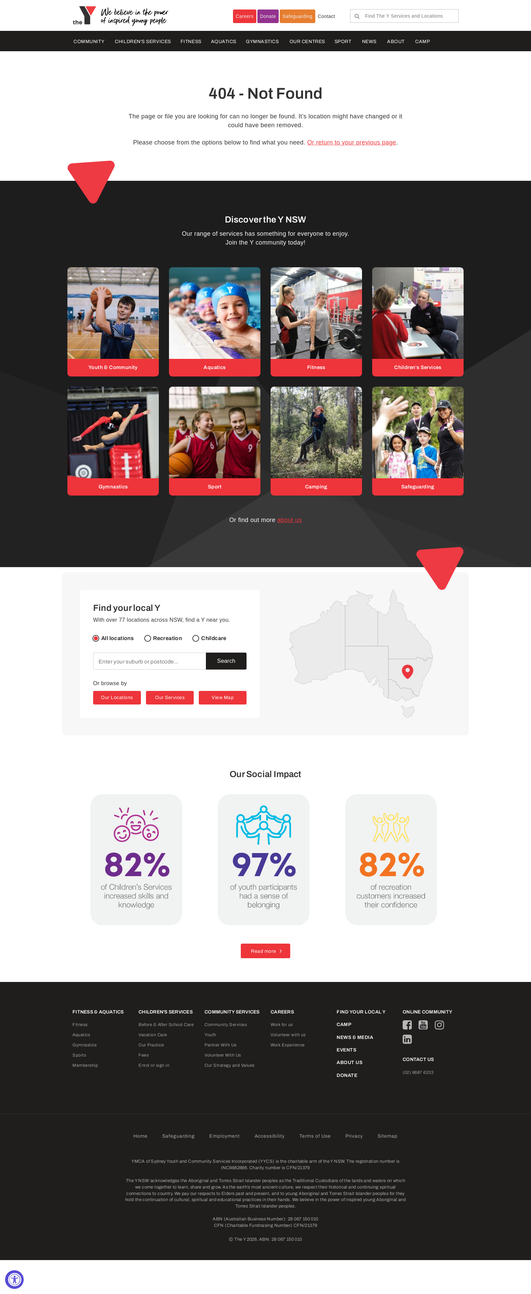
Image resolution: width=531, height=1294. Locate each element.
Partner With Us (221, 1045)
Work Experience (288, 1045)
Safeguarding (297, 16)
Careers (245, 16)
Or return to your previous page (351, 142)
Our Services (170, 697)
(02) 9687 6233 (418, 1072)
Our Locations (117, 697)
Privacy (354, 1136)
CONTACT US (418, 1059)
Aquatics (81, 1035)
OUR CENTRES (307, 41)
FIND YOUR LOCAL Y (361, 1012)
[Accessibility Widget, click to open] (14, 1279)
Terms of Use (315, 1136)
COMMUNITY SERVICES (232, 1012)
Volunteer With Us (223, 1055)
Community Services (226, 1025)
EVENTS (346, 1049)
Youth (210, 1035)
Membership (85, 1065)
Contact (326, 16)
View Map (223, 697)
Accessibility (270, 1136)
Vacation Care (153, 1035)
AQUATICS (223, 41)
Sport (343, 41)
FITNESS (190, 41)
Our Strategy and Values (230, 1065)
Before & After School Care (166, 1025)
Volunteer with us (288, 1035)
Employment (224, 1136)
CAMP (422, 41)
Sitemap (388, 1136)
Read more (263, 951)
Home (140, 1136)
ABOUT (396, 41)
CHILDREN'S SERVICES (143, 41)
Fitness (80, 1025)
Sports (79, 1055)
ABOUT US (349, 1062)
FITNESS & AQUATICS (98, 1012)
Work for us (282, 1025)
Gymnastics (262, 41)
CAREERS (282, 1012)
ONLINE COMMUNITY (427, 1012)
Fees (144, 1055)
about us (289, 520)
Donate (268, 16)
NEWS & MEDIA (355, 1037)
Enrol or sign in (154, 1065)
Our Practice (151, 1045)
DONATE (347, 1075)
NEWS (369, 41)
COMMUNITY (88, 41)
